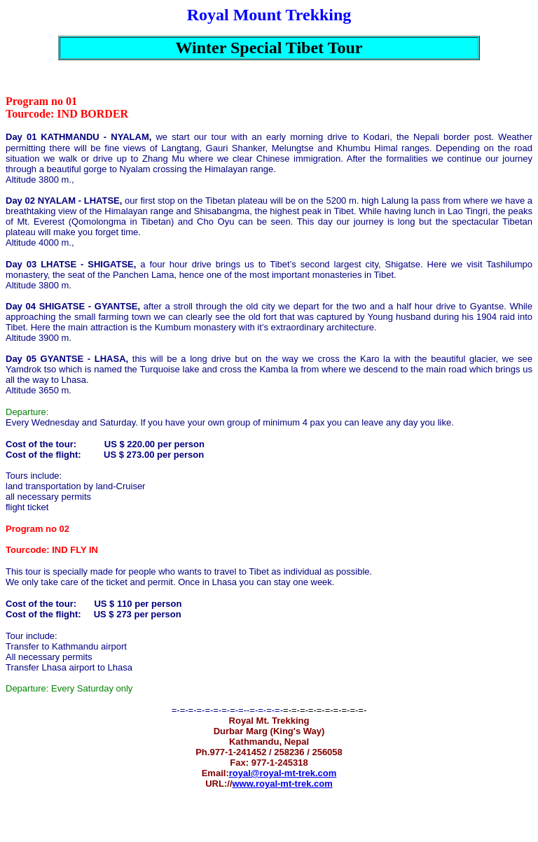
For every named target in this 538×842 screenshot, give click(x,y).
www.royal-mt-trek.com (283, 783)
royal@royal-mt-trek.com (283, 773)
